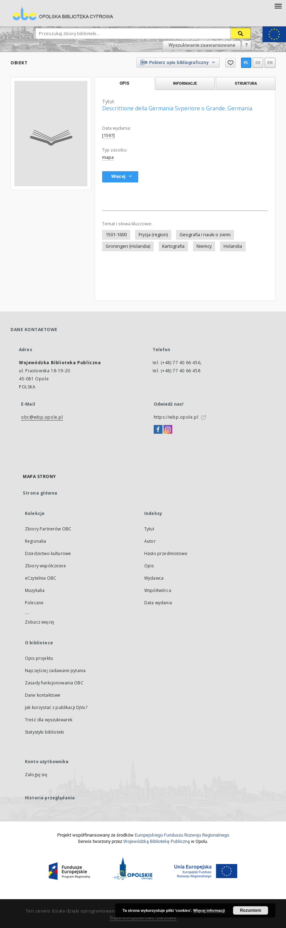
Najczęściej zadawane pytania (55, 671)
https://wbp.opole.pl (176, 417)
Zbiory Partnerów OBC (48, 529)
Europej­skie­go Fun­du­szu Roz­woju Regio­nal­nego (182, 835)
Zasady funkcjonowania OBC (54, 683)
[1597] (108, 135)
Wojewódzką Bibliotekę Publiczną (156, 841)
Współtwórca (157, 590)
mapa (108, 157)
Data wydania (158, 603)
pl (246, 62)
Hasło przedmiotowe (165, 553)
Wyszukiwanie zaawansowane (201, 45)
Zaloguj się (36, 775)
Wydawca (154, 578)
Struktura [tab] (246, 83)
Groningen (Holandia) (128, 246)
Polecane (34, 603)
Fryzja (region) (153, 235)
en (270, 62)
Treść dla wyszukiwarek (48, 720)
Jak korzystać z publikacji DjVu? (56, 707)
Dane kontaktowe (42, 695)
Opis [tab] (124, 83)
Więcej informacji (209, 910)
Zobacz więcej (39, 622)
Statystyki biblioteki (44, 732)
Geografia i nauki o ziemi (205, 235)
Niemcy (204, 246)
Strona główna (40, 493)
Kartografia (173, 246)
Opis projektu (39, 658)
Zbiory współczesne (45, 566)
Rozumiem (250, 910)
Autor (150, 541)
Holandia (233, 246)
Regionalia (35, 541)
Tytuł (149, 529)
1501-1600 (116, 235)
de (257, 62)
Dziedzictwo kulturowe (48, 553)
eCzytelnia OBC (40, 578)
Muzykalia (35, 590)
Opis (149, 566)
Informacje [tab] (185, 83)
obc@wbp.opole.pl (42, 417)
